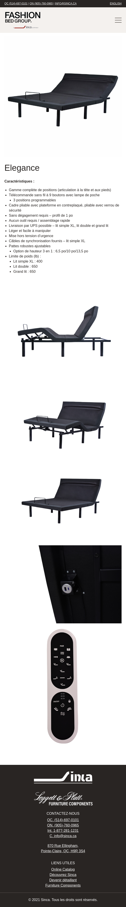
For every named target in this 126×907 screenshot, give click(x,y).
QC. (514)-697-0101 (63, 820)
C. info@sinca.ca (62, 836)
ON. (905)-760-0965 (63, 825)
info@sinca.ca (66, 3)
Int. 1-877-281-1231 (63, 830)
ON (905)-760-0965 (41, 3)
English (116, 3)
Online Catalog (63, 869)
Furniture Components (63, 885)
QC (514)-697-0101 (16, 3)
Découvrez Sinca (63, 875)
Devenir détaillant (63, 880)
